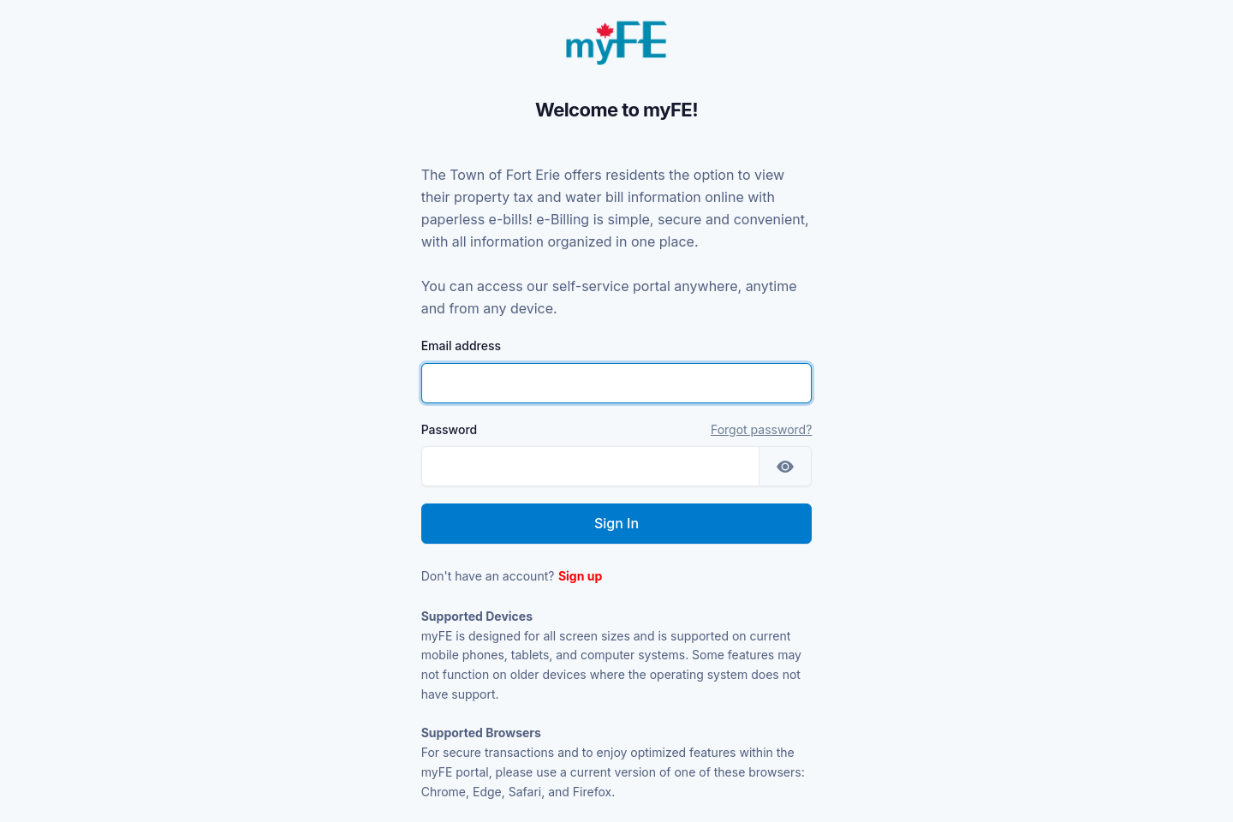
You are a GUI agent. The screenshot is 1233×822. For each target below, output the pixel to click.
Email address (461, 345)
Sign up (580, 576)
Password (449, 429)
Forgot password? (761, 429)
